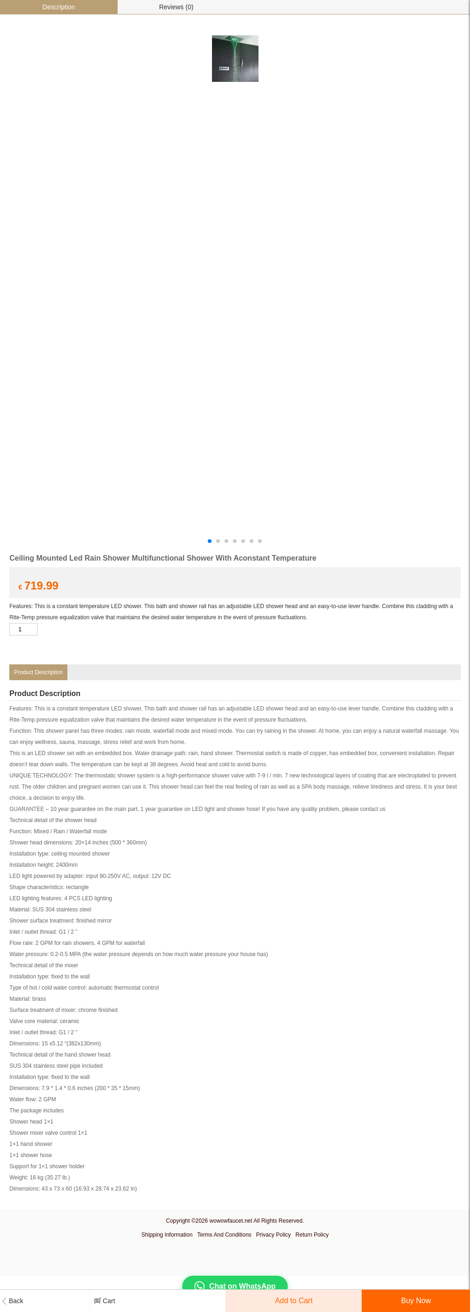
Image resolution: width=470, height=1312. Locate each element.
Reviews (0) (176, 7)
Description (58, 7)
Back (12, 1301)
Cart (104, 1300)
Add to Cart (293, 1301)
